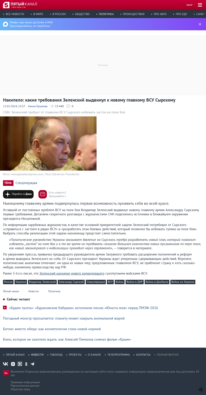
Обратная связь (20, 389)
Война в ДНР (135, 282)
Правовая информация (25, 382)
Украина (20, 282)
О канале (94, 354)
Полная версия (167, 354)
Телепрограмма (118, 354)
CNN (111, 214)
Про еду (181, 14)
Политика (106, 14)
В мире (38, 14)
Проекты (75, 354)
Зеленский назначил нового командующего (71, 273)
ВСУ (110, 282)
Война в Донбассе (157, 282)
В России (59, 14)
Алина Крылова (37, 106)
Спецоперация (26, 183)
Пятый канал (15, 354)
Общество (82, 14)
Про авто (160, 14)
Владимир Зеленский (42, 282)
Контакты (143, 354)
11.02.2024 (10, 106)
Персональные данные (25, 385)
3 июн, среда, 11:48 (18, 7)
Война (120, 282)
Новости (37, 354)
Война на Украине (182, 282)
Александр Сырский (71, 282)
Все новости (15, 14)
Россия (8, 282)
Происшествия (133, 14)
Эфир (189, 4)
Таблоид (56, 354)
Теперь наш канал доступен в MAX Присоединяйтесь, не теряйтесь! (31, 24)
